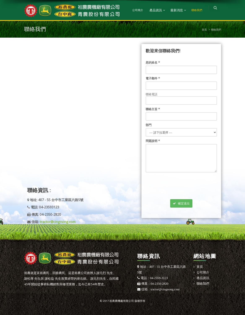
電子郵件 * (153, 78)
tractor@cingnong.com (57, 221)
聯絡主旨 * (153, 109)
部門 (149, 125)
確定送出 (181, 203)
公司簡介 (139, 10)
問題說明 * (153, 141)
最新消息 (178, 10)
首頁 (204, 29)
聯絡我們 (198, 10)
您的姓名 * (153, 62)
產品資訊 (157, 10)
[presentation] (181, 183)
